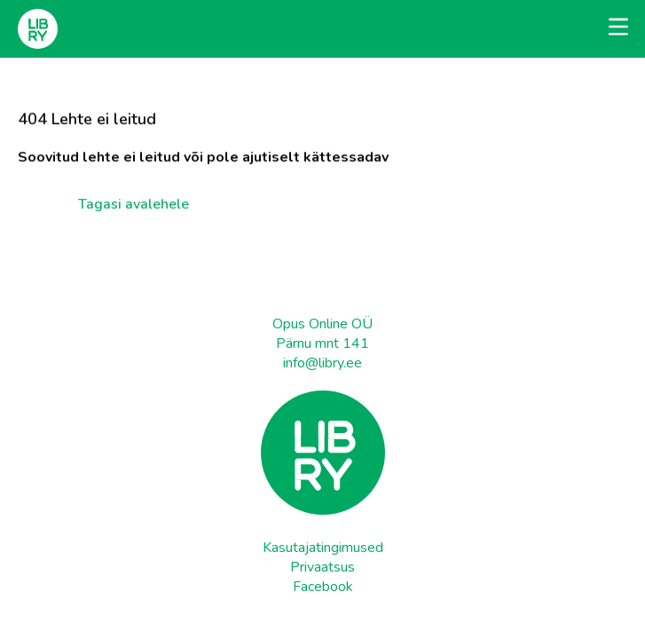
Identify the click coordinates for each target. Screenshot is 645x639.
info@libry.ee (322, 363)
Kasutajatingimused (323, 547)
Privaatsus (322, 567)
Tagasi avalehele (133, 201)
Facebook (323, 586)
